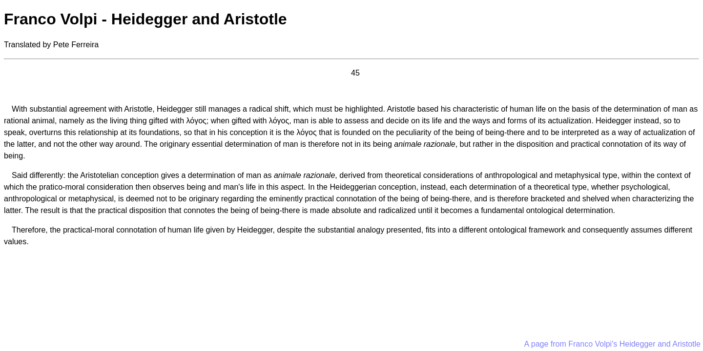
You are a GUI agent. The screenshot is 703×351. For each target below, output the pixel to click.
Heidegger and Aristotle (660, 344)
